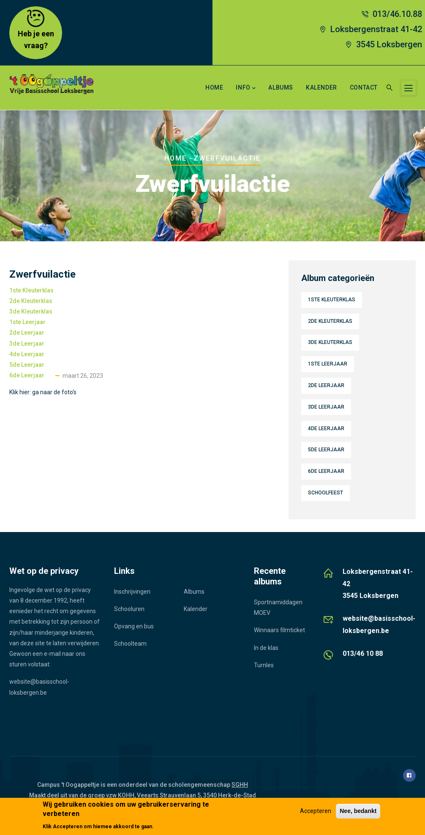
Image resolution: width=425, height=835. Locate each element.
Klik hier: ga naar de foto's (42, 392)
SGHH (240, 784)
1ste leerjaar (27, 322)
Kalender (321, 87)
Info (246, 88)
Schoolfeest (325, 493)
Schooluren (129, 609)
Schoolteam (130, 643)
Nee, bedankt (358, 811)
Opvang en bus (134, 626)
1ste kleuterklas (31, 290)
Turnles (264, 665)
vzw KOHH (120, 795)
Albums (280, 87)
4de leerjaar (26, 354)
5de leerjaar (26, 364)
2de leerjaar (26, 332)
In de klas (266, 647)
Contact (364, 87)
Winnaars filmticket (279, 630)
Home (214, 87)
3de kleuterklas (30, 311)
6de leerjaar (26, 375)
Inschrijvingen (132, 591)
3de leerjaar (26, 343)
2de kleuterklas (30, 300)
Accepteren (315, 811)
